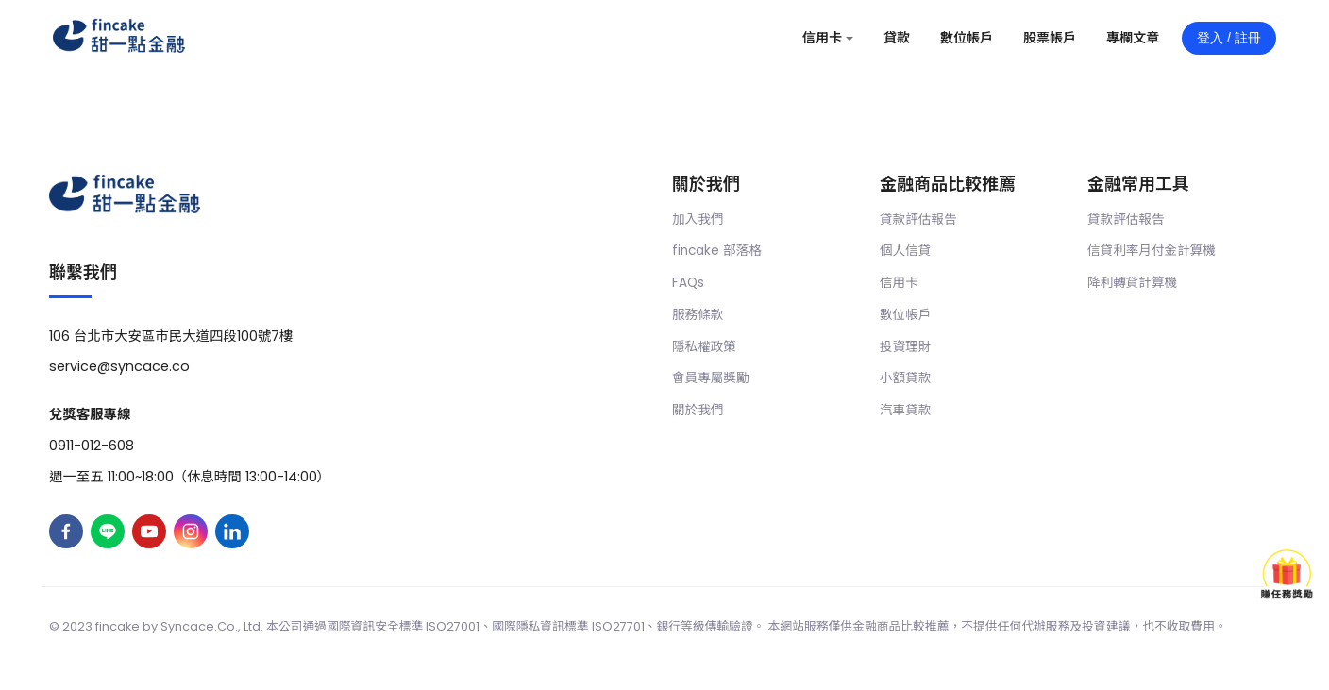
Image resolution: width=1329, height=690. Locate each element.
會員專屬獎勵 (710, 378)
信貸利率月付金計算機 (1151, 251)
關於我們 (697, 410)
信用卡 (899, 283)
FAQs (688, 283)
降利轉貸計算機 (1132, 283)
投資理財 (905, 347)
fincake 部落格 (717, 251)
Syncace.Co (197, 626)
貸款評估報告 (918, 219)
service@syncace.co (119, 366)
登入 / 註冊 (1229, 37)
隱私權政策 (704, 347)
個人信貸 (905, 251)
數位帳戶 (905, 315)
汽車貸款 (905, 410)
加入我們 (697, 219)
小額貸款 (905, 378)
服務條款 (697, 315)
